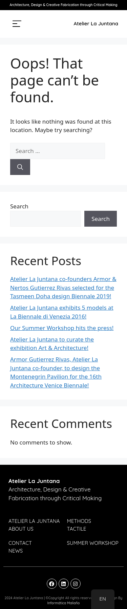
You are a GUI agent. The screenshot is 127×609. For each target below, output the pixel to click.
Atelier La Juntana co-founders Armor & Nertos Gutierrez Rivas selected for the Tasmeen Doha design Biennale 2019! (63, 287)
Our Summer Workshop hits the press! (61, 328)
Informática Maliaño (63, 603)
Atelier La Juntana (96, 23)
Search (19, 206)
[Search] (20, 167)
